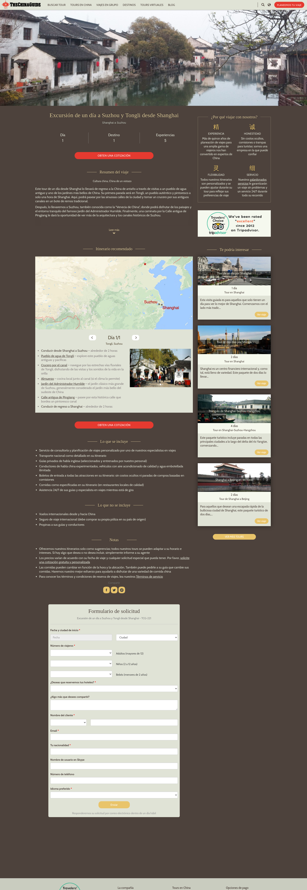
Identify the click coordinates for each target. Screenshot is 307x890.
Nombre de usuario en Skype (67, 759)
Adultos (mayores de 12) (130, 653)
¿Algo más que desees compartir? (69, 697)
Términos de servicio (149, 576)
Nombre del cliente (61, 715)
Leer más (114, 231)
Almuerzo (47, 379)
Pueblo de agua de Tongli (57, 356)
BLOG (171, 5)
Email (53, 730)
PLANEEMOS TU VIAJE (289, 5)
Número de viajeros (61, 645)
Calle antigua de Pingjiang (58, 397)
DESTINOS (129, 5)
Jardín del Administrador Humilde (63, 384)
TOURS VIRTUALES (151, 5)
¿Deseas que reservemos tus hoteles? (72, 682)
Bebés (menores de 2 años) (131, 674)
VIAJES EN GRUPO (107, 5)
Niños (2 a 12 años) (126, 664)
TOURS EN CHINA (81, 5)
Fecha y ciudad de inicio (64, 630)
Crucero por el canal (54, 365)
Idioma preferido (60, 788)
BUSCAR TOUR (57, 5)
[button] (134, 368)
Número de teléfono (62, 774)
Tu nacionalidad (59, 745)
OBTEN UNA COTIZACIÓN (114, 155)
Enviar (114, 805)
